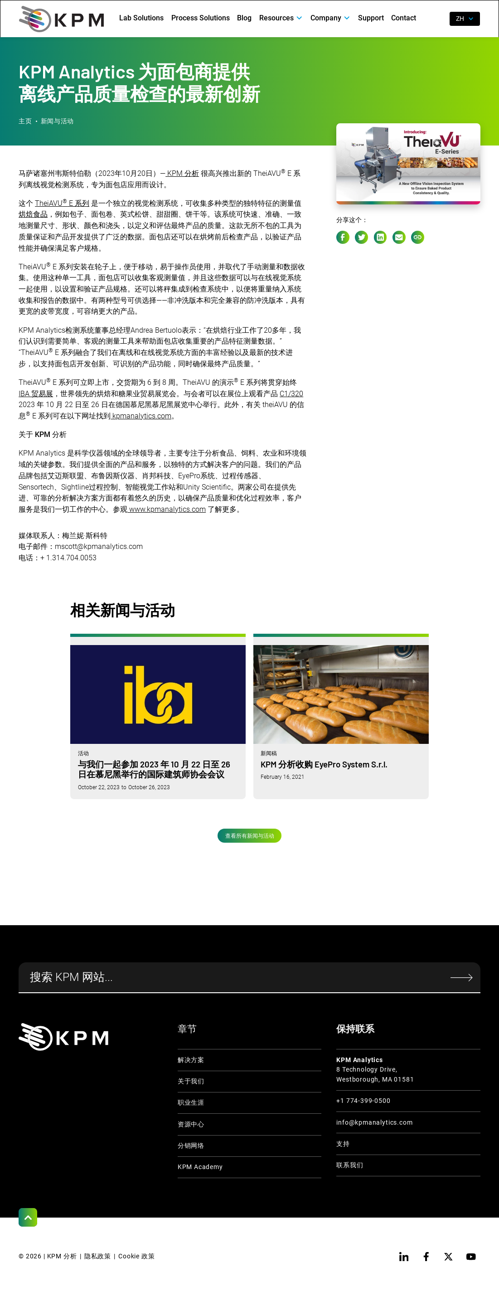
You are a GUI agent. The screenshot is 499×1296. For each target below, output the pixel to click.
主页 (25, 121)
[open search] (437, 19)
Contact (403, 18)
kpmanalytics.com (141, 416)
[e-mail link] (399, 237)
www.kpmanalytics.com (166, 509)
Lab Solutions (141, 18)
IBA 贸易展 (36, 393)
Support (371, 18)
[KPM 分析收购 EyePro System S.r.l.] (341, 716)
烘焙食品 (33, 214)
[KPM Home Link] (63, 1037)
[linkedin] (403, 1256)
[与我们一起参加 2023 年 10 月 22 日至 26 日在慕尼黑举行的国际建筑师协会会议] (158, 716)
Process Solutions (200, 18)
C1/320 (291, 393)
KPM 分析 (182, 173)
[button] (281, 18)
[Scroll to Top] (28, 1217)
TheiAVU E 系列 (62, 203)
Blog (244, 18)
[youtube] (471, 1256)
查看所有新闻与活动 (249, 836)
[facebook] (426, 1256)
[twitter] (448, 1256)
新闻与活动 (57, 121)
